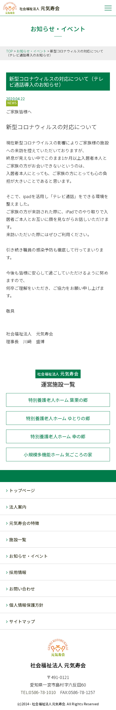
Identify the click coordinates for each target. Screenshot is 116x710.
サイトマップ (22, 621)
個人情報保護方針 (26, 605)
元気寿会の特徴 (24, 523)
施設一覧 (17, 539)
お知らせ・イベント (31, 51)
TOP (9, 51)
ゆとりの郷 (58, 418)
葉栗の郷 (58, 400)
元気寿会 (39, 8)
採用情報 (17, 572)
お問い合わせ (22, 589)
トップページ (22, 490)
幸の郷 (57, 436)
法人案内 (17, 507)
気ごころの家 (58, 454)
